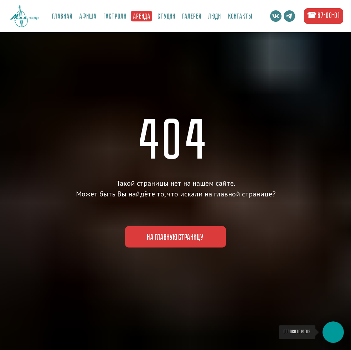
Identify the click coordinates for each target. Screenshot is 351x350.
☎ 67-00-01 (323, 16)
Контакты (240, 16)
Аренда (142, 16)
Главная (62, 16)
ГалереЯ (192, 16)
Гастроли (115, 16)
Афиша (88, 16)
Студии (167, 16)
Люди (214, 16)
